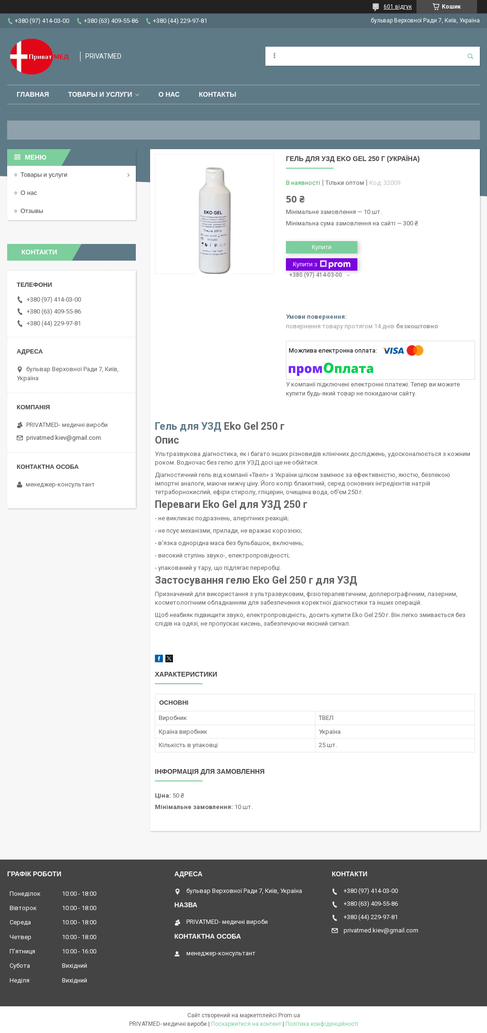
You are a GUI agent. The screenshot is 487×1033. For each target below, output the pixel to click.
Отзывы (31, 210)
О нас (169, 94)
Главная (33, 94)
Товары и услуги (100, 94)
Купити (322, 247)
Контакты (217, 94)
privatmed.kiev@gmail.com (63, 437)
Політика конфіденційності (321, 1024)
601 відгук (398, 6)
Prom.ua (289, 1015)
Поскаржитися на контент (246, 1024)
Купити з (321, 264)
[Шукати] (470, 56)
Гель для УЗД (188, 426)
